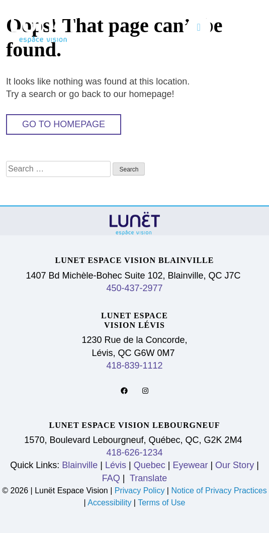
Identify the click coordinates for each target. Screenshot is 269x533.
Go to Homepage (63, 124)
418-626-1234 (134, 453)
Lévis (115, 465)
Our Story (234, 465)
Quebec (149, 465)
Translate (147, 478)
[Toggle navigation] (199, 27)
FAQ (111, 478)
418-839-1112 (134, 366)
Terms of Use (161, 502)
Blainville (80, 465)
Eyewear (190, 465)
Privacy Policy (141, 490)
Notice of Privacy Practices (218, 490)
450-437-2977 (134, 288)
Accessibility (109, 502)
